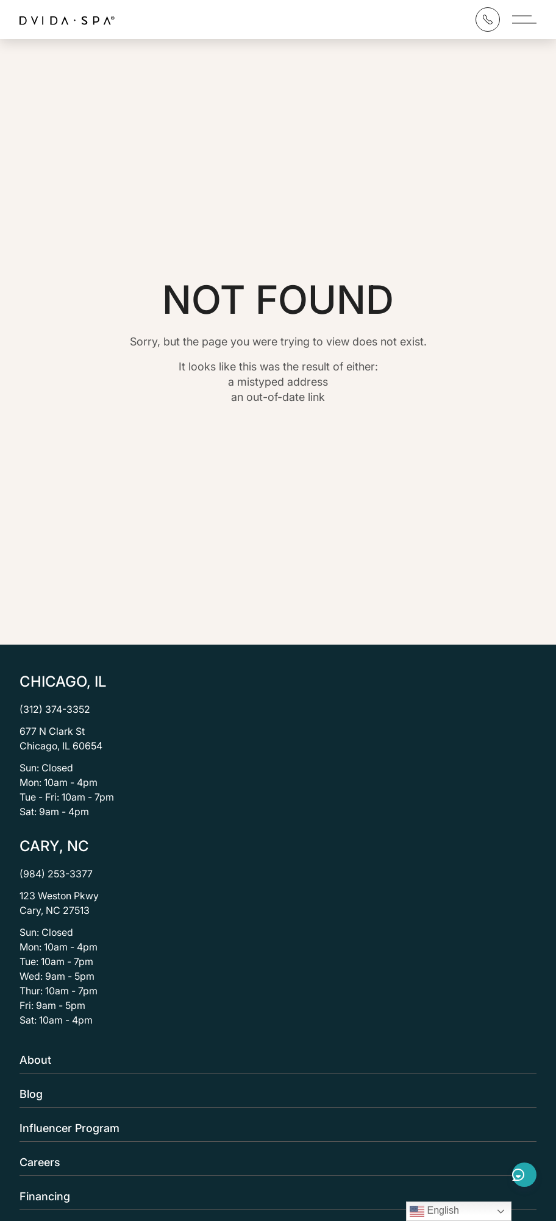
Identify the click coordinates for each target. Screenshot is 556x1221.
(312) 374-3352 (55, 709)
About (274, 1059)
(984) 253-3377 (56, 874)
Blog (274, 1094)
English (434, 1211)
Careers (274, 1162)
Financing (274, 1196)
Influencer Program (274, 1128)
